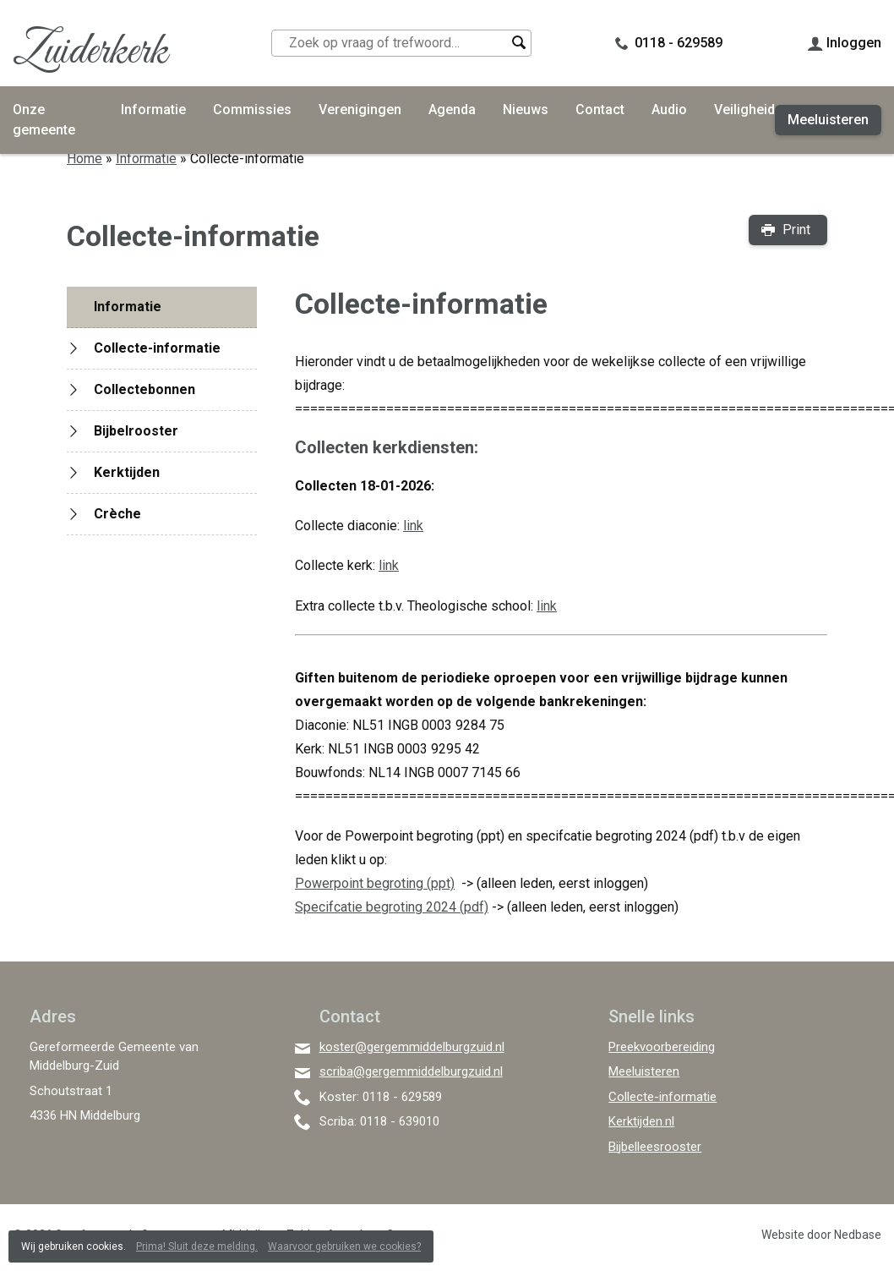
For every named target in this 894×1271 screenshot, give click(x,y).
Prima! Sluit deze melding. (197, 1246)
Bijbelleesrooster (654, 1146)
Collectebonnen (144, 389)
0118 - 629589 (678, 43)
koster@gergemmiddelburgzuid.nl (411, 1047)
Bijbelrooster (136, 431)
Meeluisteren (828, 120)
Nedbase (857, 1234)
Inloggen (853, 43)
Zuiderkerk (90, 52)
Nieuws (525, 109)
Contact (599, 109)
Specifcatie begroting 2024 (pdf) (391, 907)
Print (796, 230)
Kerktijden (127, 472)
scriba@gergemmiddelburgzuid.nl (411, 1071)
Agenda (452, 109)
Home (84, 159)
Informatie (153, 109)
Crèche (117, 514)
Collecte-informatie (157, 348)
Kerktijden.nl (641, 1121)
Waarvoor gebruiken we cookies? (344, 1246)
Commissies (252, 109)
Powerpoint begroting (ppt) (375, 883)
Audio (669, 109)
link (547, 606)
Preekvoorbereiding (661, 1047)
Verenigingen (360, 109)
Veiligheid (744, 109)
